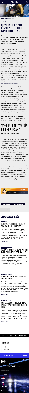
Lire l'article (4, 241)
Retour (3, 21)
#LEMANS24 (14, 386)
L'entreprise (14, 374)
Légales (14, 378)
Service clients (14, 370)
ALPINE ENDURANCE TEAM (18, 204)
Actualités (9, 335)
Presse (14, 382)
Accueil (2, 335)
